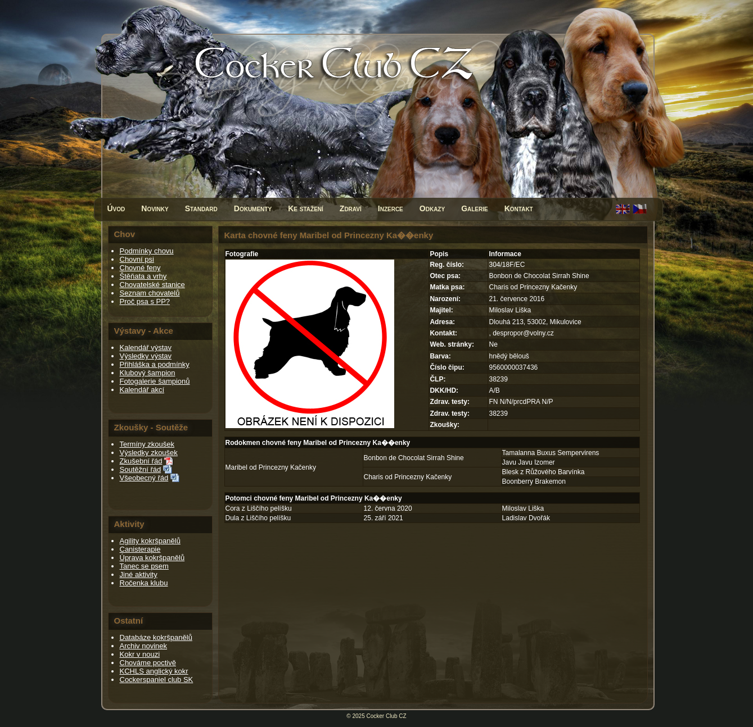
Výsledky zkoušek (149, 452)
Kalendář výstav (146, 347)
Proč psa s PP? (145, 301)
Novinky (154, 208)
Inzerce (390, 208)
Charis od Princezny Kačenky (408, 477)
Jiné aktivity (138, 574)
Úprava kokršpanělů (152, 557)
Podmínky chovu (147, 251)
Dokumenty (253, 208)
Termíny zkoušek (147, 444)
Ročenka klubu (144, 583)
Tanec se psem (144, 566)
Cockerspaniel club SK (156, 679)
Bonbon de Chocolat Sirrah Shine (414, 458)
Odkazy (432, 208)
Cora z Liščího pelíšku (259, 508)
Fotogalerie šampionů (155, 381)
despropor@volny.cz (523, 333)
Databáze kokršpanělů (156, 637)
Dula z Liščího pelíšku (258, 518)
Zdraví (351, 208)
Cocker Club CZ (387, 716)
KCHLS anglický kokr (154, 671)
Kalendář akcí (142, 389)
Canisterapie (140, 549)
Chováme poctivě (148, 662)
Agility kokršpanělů (150, 541)
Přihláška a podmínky (155, 364)
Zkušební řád (141, 461)
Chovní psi (137, 259)
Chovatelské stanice (152, 284)
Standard (201, 208)
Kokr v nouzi (140, 654)
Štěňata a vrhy (143, 276)
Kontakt (518, 208)
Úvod (116, 208)
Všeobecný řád (144, 478)
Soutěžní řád (140, 469)
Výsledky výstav (146, 356)
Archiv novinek (144, 646)
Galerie (474, 208)
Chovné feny (140, 267)
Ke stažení (305, 208)
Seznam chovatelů (150, 293)
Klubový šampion (147, 373)
